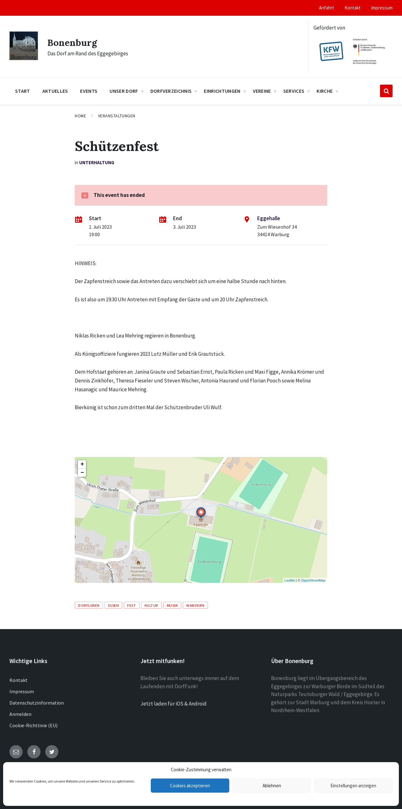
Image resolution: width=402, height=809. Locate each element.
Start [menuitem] (22, 91)
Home (80, 116)
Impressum (21, 691)
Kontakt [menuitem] (353, 8)
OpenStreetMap (313, 580)
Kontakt (18, 680)
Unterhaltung (96, 162)
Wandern (195, 605)
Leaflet (290, 580)
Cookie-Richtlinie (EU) (33, 725)
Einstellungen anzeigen (353, 786)
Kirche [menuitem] (325, 91)
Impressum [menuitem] (382, 8)
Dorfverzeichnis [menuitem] (171, 91)
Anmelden (20, 714)
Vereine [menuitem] (262, 91)
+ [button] (82, 464)
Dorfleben (89, 605)
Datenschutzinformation (36, 703)
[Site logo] (23, 58)
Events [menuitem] (88, 91)
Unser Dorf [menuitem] (124, 91)
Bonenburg (72, 42)
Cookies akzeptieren (190, 786)
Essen (113, 605)
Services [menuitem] (294, 91)
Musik (172, 605)
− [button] (82, 473)
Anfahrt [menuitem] (326, 8)
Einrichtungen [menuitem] (222, 91)
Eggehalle (268, 218)
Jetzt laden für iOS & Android (173, 703)
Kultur (151, 605)
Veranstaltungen (116, 116)
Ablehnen (272, 786)
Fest (131, 605)
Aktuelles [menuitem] (55, 91)
